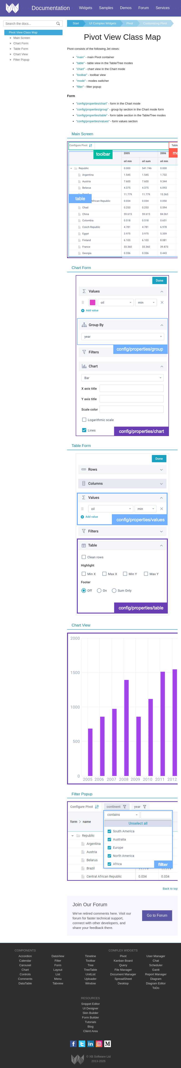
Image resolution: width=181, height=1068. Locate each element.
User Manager (155, 956)
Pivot (129, 23)
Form (57, 965)
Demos (126, 8)
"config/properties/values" (93, 121)
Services (163, 8)
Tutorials (90, 1022)
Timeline (90, 956)
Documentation (51, 8)
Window (90, 983)
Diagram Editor (156, 983)
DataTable (25, 983)
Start (76, 23)
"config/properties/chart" (92, 103)
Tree (90, 965)
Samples (106, 8)
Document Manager (123, 974)
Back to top (170, 888)
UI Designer (90, 1008)
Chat (156, 960)
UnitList (90, 974)
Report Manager (155, 974)
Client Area (90, 1031)
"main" (80, 57)
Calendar (25, 960)
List (57, 974)
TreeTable (90, 969)
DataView (58, 956)
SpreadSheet (123, 979)
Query (123, 965)
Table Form (20, 48)
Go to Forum (157, 915)
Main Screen (21, 38)
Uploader (91, 979)
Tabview (58, 983)
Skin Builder (90, 1013)
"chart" (80, 69)
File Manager (123, 969)
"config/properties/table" (91, 115)
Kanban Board (123, 960)
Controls (25, 974)
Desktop (123, 983)
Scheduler (156, 965)
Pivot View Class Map (23, 32)
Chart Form (20, 43)
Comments (25, 979)
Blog (90, 1026)
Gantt (155, 969)
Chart (25, 969)
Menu (58, 979)
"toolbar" (81, 75)
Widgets (85, 8)
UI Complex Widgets (102, 23)
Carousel (25, 965)
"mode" (81, 80)
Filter (58, 960)
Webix (77, 1059)
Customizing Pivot (155, 23)
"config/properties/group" (92, 109)
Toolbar (91, 960)
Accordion (25, 956)
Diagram (155, 979)
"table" (80, 63)
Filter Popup (21, 59)
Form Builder (90, 1017)
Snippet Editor (90, 1004)
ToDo (155, 988)
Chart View (20, 54)
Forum (143, 8)
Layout (57, 969)
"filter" (80, 86)
